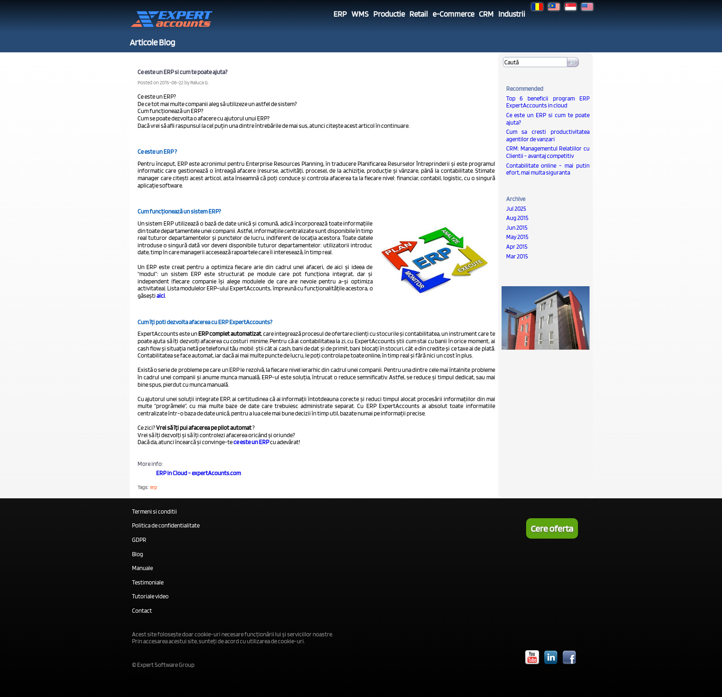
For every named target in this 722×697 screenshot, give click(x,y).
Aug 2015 (517, 217)
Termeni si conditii (154, 511)
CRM (486, 14)
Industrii (511, 14)
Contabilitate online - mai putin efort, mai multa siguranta (548, 169)
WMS (360, 14)
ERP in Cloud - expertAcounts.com (198, 473)
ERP (340, 14)
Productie (389, 14)
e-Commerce (453, 14)
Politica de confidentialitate (166, 525)
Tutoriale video (150, 596)
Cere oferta (552, 528)
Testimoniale (147, 582)
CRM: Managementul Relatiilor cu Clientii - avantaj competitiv (548, 152)
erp (153, 487)
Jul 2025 (516, 208)
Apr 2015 (516, 246)
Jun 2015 (516, 227)
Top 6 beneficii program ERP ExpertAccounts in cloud (548, 102)
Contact (142, 610)
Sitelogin (141, 676)
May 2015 (517, 236)
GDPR (139, 539)
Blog (137, 554)
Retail (418, 14)
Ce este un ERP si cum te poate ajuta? (548, 119)
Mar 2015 (517, 256)
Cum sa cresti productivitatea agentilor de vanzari (548, 135)
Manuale (142, 568)
